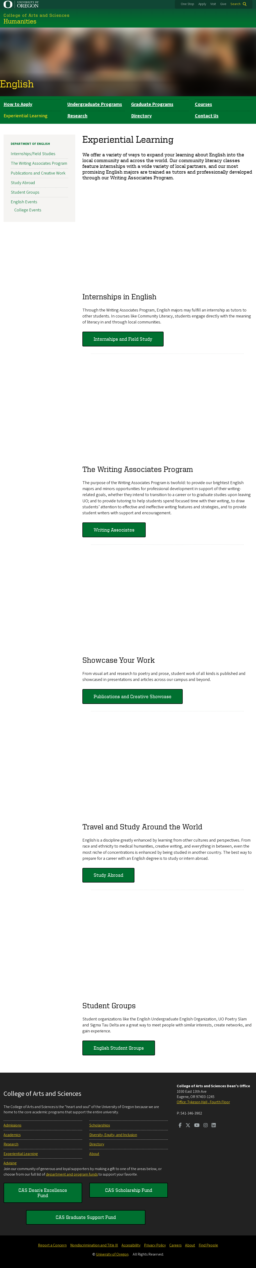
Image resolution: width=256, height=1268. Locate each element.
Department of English (30, 144)
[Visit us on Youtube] (197, 1125)
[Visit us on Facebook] (180, 1125)
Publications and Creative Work (38, 173)
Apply (202, 4)
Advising (10, 1163)
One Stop (187, 4)
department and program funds (72, 1174)
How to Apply (18, 104)
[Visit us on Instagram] (206, 1125)
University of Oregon (112, 1254)
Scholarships (99, 1125)
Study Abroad (108, 875)
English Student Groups (119, 1048)
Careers (175, 1245)
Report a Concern (52, 1245)
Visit (213, 4)
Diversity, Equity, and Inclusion (113, 1135)
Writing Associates (114, 529)
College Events (27, 210)
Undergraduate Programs (94, 104)
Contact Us (207, 116)
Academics (12, 1135)
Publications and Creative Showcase (132, 696)
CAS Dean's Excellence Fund (42, 1192)
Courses (203, 104)
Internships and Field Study (123, 339)
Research (77, 116)
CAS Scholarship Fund (128, 1190)
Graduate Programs (152, 104)
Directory (141, 116)
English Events (24, 202)
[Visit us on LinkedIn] (214, 1125)
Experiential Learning (26, 116)
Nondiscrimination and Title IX (94, 1245)
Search (235, 4)
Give (223, 4)
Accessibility (131, 1245)
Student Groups (25, 192)
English (17, 83)
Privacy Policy (155, 1245)
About (94, 1153)
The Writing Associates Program (39, 164)
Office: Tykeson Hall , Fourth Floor (203, 1102)
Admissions (12, 1125)
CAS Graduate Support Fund (86, 1217)
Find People (208, 1245)
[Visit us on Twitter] (188, 1125)
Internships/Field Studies (33, 154)
